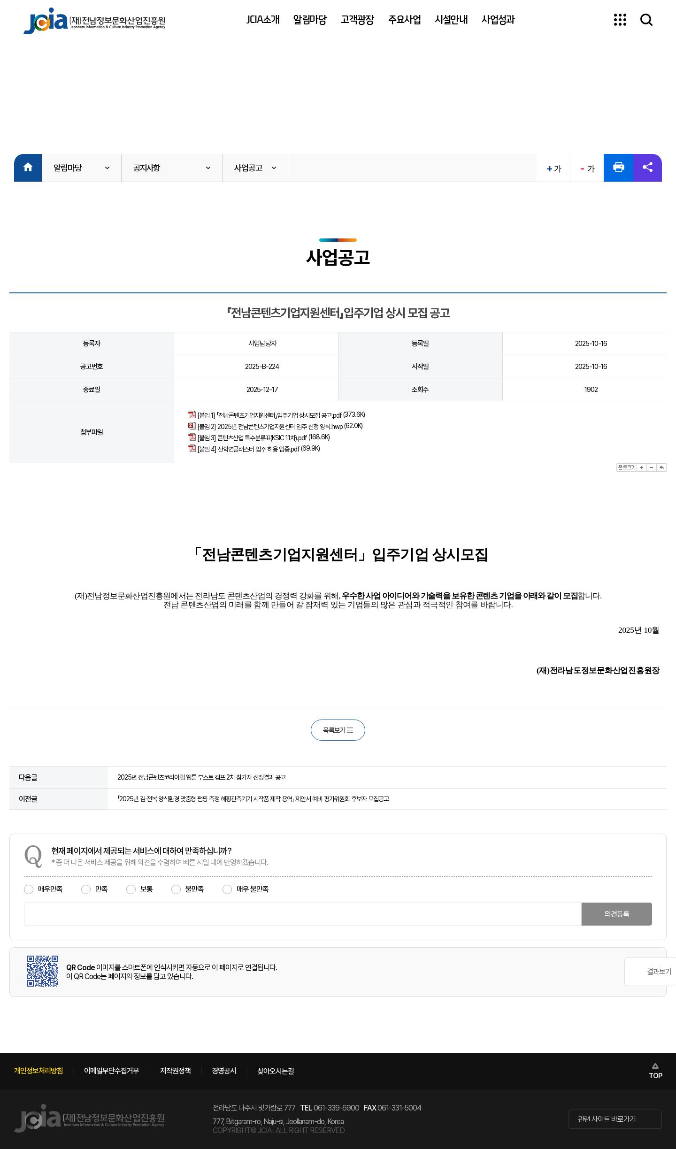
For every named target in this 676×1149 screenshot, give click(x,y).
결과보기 (614, 972)
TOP (655, 1076)
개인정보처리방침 (38, 1070)
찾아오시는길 (275, 1071)
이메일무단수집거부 (111, 1070)
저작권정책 (175, 1070)
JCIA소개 (262, 20)
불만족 (187, 889)
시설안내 (451, 20)
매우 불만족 (246, 889)
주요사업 (404, 20)
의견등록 (617, 914)
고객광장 (357, 20)
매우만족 (43, 889)
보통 (139, 889)
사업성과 (498, 20)
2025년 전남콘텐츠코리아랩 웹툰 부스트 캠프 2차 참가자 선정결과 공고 (201, 777)
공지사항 (147, 168)
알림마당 (310, 20)
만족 (94, 889)
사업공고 (251, 168)
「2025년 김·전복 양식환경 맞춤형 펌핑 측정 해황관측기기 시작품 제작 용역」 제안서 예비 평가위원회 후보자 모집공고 (253, 799)
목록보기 (338, 730)
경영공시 (224, 1070)
